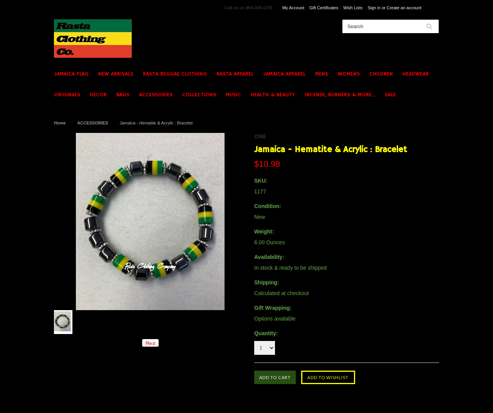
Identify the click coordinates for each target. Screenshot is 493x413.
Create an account (404, 7)
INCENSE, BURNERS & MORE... (340, 94)
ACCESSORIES (156, 94)
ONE (260, 137)
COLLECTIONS (199, 94)
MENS (321, 74)
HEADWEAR (415, 74)
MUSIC (233, 94)
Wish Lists (352, 7)
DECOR (98, 94)
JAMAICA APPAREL (284, 74)
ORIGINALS (67, 94)
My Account (293, 7)
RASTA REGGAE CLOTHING (175, 74)
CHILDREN (381, 74)
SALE (390, 94)
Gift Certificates (323, 7)
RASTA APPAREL (234, 74)
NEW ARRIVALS (115, 74)
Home (60, 123)
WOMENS (349, 74)
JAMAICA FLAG (71, 74)
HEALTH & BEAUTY (273, 94)
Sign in (374, 7)
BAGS (122, 94)
